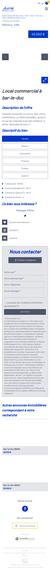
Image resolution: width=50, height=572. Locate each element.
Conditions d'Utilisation (28, 391)
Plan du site (9, 553)
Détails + (25, 146)
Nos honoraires (34, 553)
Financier (25, 161)
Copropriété (25, 153)
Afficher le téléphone (25, 260)
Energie (25, 168)
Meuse (32, 16)
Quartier (25, 175)
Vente (27, 16)
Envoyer (25, 312)
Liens (43, 553)
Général (25, 138)
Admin (24, 555)
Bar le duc (39, 16)
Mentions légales (20, 553)
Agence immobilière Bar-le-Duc (12, 16)
